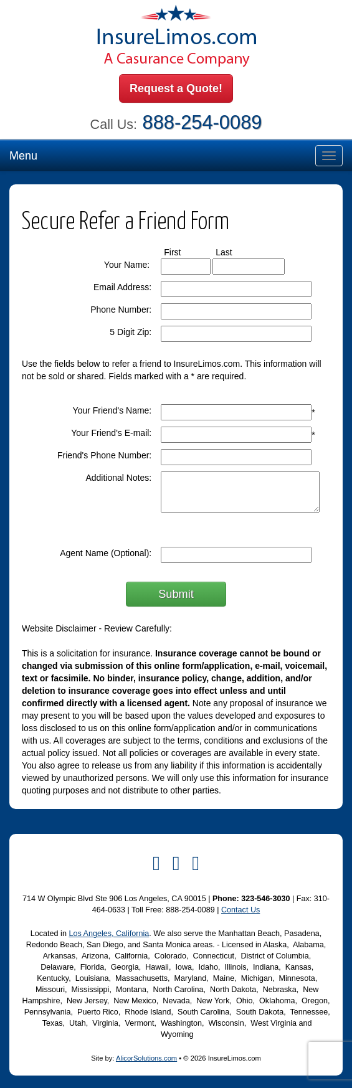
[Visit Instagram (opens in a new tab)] (196, 863)
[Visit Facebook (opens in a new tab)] (156, 863)
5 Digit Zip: (130, 332)
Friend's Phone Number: (104, 455)
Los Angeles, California (109, 933)
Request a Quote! (176, 88)
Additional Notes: (118, 478)
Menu (23, 155)
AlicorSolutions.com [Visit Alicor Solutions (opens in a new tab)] (146, 1058)
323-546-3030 (265, 898)
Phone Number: (120, 310)
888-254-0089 (202, 122)
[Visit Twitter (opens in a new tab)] (176, 863)
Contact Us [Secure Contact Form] (240, 910)
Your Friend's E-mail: (111, 433)
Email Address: (122, 287)
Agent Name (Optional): (105, 553)
